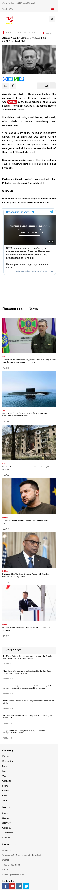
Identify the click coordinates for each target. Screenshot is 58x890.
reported (12, 102)
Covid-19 (6, 827)
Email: (5, 869)
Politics (5, 756)
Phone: (5, 860)
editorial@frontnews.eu (13, 874)
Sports (5, 786)
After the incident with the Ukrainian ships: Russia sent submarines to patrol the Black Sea (24, 414)
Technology (7, 832)
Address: (6, 850)
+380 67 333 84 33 (11, 865)
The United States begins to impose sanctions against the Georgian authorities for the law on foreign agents (27, 657)
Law (4, 771)
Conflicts (6, 781)
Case (4, 795)
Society (5, 766)
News (5, 813)
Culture (5, 790)
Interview (6, 823)
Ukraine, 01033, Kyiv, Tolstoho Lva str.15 (21, 855)
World (5, 800)
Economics (7, 761)
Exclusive (6, 818)
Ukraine (6, 837)
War (4, 776)
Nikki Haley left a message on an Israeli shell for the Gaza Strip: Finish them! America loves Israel (27, 672)
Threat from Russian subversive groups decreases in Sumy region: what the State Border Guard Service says (29, 360)
